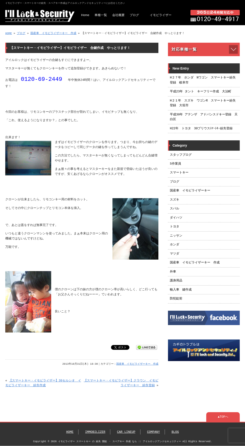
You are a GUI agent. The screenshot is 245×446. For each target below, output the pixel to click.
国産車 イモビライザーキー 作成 (53, 33)
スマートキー (179, 173)
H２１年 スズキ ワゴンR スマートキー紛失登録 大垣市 (203, 103)
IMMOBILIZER (95, 432)
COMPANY (153, 432)
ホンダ (174, 245)
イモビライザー (161, 15)
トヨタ (174, 227)
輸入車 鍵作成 (181, 290)
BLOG (175, 432)
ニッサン (176, 236)
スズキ (174, 200)
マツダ (174, 254)
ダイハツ (176, 218)
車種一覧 (101, 15)
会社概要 (118, 15)
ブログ (134, 15)
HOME (8, 33)
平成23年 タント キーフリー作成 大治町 (200, 91)
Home (85, 15)
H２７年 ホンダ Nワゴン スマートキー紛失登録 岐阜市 (203, 80)
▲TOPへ (223, 417)
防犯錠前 (176, 299)
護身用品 (176, 281)
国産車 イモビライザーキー (190, 191)
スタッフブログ (181, 155)
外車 (173, 272)
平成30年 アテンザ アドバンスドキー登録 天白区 (204, 117)
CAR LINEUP (126, 432)
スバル (174, 209)
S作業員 (175, 164)
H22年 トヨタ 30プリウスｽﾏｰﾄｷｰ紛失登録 (201, 128)
